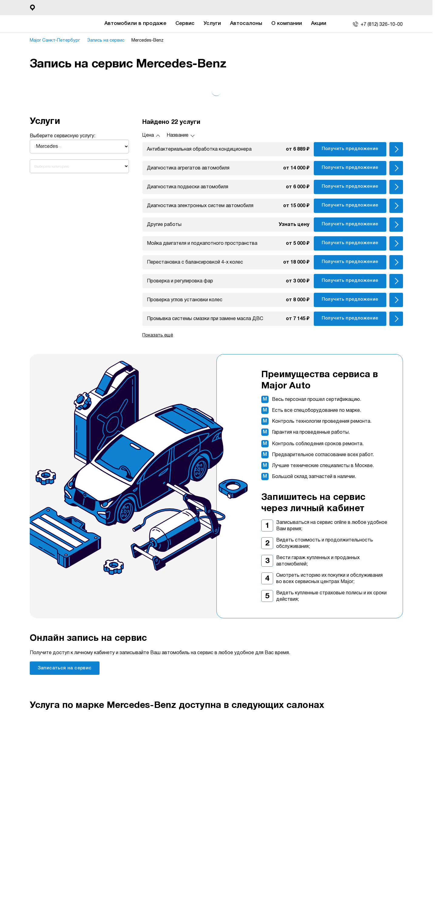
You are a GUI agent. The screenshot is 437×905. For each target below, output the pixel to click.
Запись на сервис (105, 40)
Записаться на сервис (65, 668)
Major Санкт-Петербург (55, 40)
